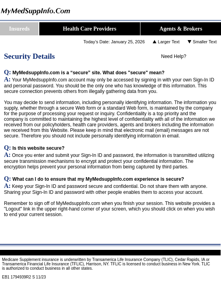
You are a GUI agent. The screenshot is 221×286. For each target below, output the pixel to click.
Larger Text (169, 41)
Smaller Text (205, 41)
